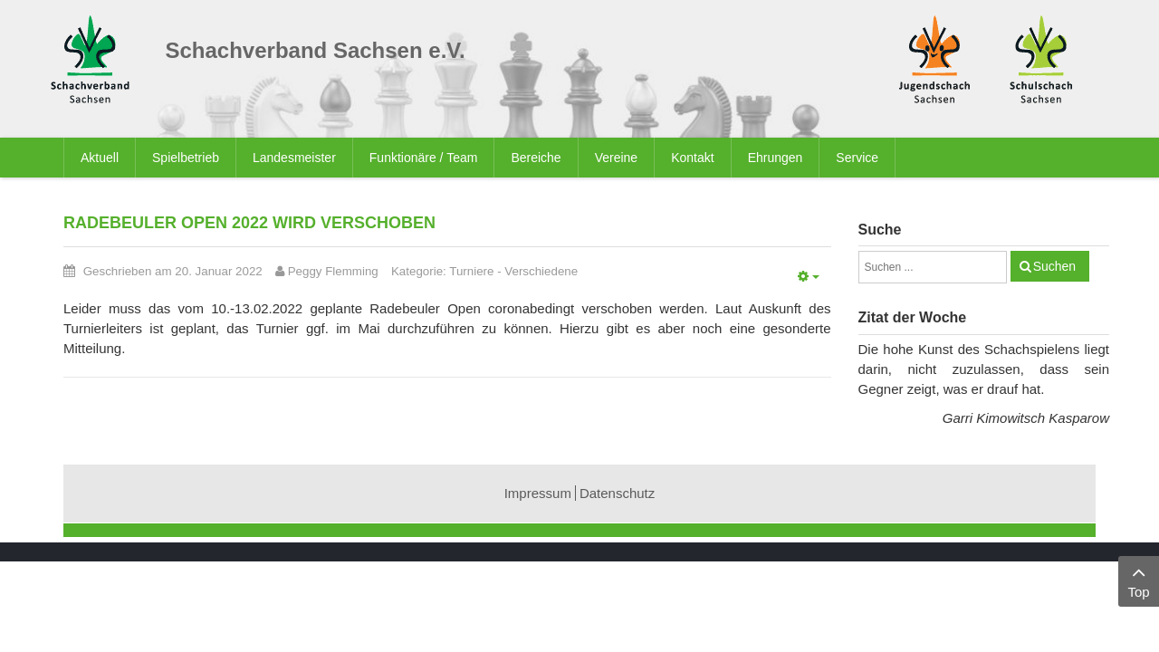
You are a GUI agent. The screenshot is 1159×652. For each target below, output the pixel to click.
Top (1138, 580)
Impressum (537, 493)
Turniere (471, 271)
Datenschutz (617, 493)
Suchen (1054, 266)
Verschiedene (541, 271)
